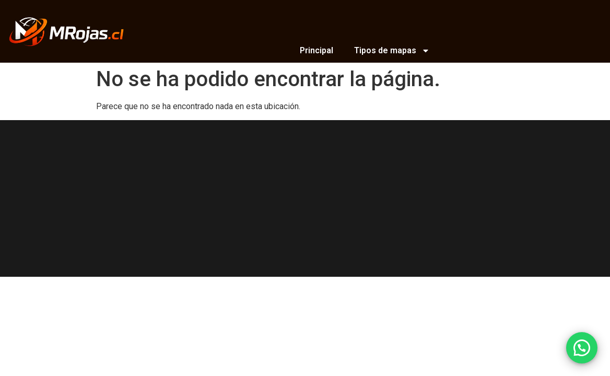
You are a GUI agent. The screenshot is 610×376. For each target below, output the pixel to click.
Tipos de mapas (392, 50)
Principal (316, 50)
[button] (581, 347)
